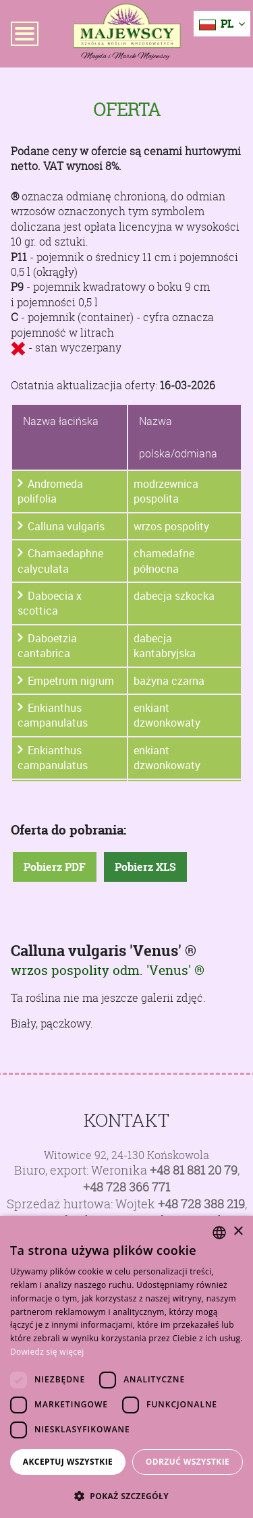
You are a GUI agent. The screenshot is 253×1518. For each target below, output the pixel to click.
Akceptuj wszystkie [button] (68, 1461)
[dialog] (126, 1367)
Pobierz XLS (145, 867)
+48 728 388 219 (201, 1204)
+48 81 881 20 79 (193, 1170)
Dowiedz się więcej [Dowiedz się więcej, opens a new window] (47, 1351)
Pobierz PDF (55, 867)
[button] (126, 1495)
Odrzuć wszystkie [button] (187, 1461)
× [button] (238, 1232)
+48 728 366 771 (126, 1187)
